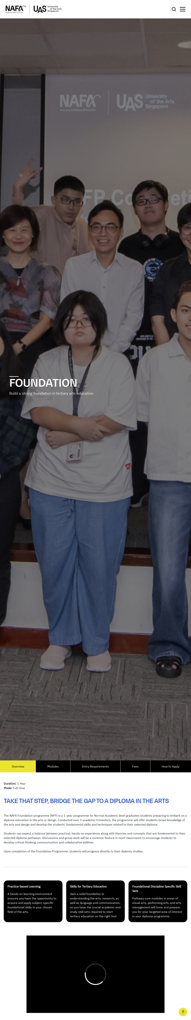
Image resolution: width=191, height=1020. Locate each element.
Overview (18, 766)
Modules (53, 766)
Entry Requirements (95, 766)
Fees (135, 766)
